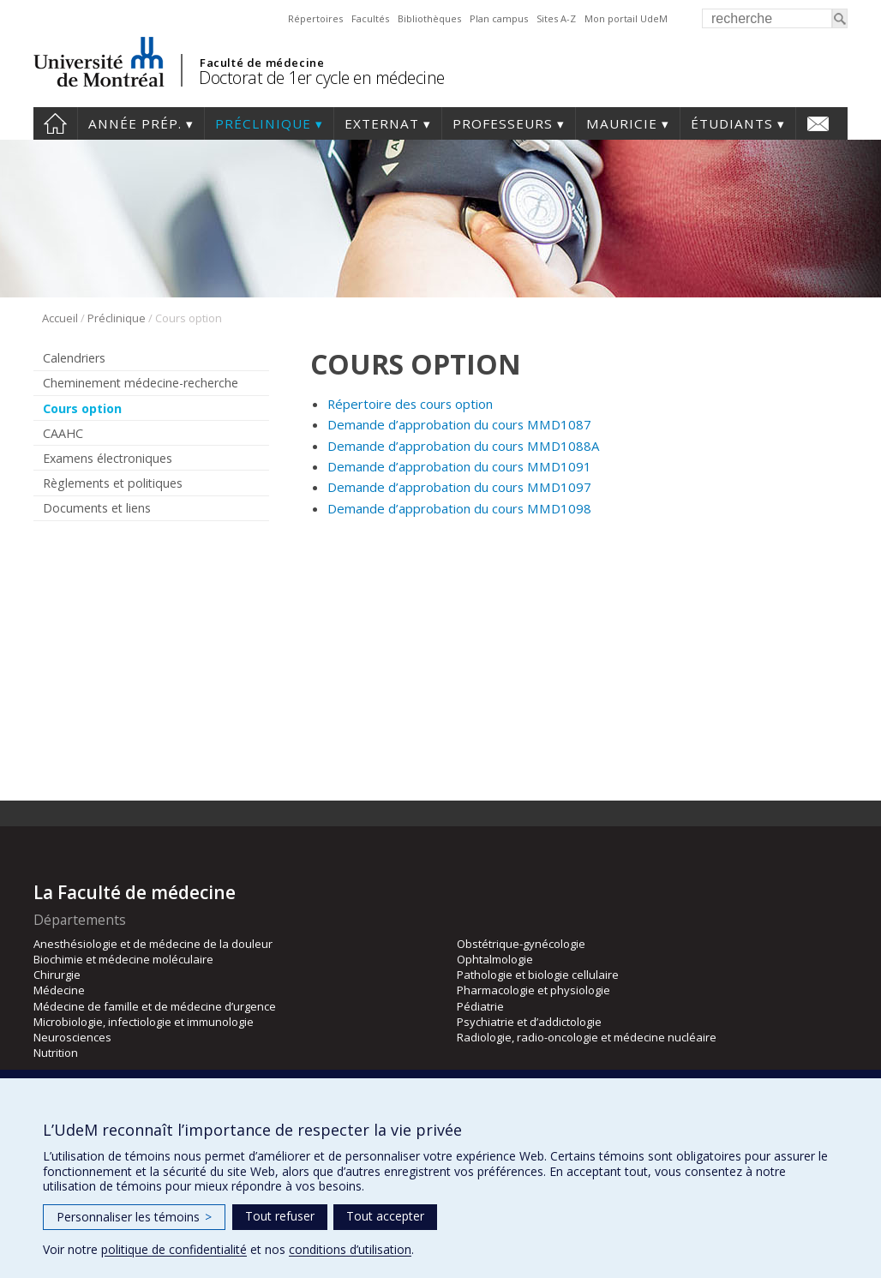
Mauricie (621, 123)
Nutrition (55, 1052)
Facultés (370, 18)
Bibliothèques (429, 18)
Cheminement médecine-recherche (140, 383)
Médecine (59, 990)
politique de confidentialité (174, 1249)
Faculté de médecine (262, 62)
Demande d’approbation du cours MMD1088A (463, 445)
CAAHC (63, 433)
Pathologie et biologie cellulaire (538, 974)
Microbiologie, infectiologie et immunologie (143, 1021)
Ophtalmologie (495, 959)
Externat (382, 123)
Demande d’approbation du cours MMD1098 (459, 508)
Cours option (82, 408)
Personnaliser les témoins (134, 1217)
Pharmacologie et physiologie (533, 990)
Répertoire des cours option (410, 403)
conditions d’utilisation (350, 1249)
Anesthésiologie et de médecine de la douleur (153, 943)
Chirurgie (57, 974)
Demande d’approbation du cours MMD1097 (459, 486)
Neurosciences (72, 1037)
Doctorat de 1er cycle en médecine (322, 77)
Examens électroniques (107, 458)
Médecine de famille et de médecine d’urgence (154, 1006)
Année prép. (135, 123)
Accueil (55, 123)
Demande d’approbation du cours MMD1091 (459, 466)
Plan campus (499, 18)
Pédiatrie (480, 1006)
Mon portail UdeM (626, 18)
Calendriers (74, 358)
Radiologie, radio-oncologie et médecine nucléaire (586, 1037)
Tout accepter (385, 1216)
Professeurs (502, 123)
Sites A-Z (556, 18)
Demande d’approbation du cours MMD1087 (459, 424)
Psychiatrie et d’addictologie (529, 1021)
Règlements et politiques (113, 483)
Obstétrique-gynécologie (521, 943)
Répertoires (315, 18)
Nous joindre (818, 123)
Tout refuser (280, 1216)
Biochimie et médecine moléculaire (123, 959)
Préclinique (263, 123)
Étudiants (732, 123)
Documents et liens (97, 508)
